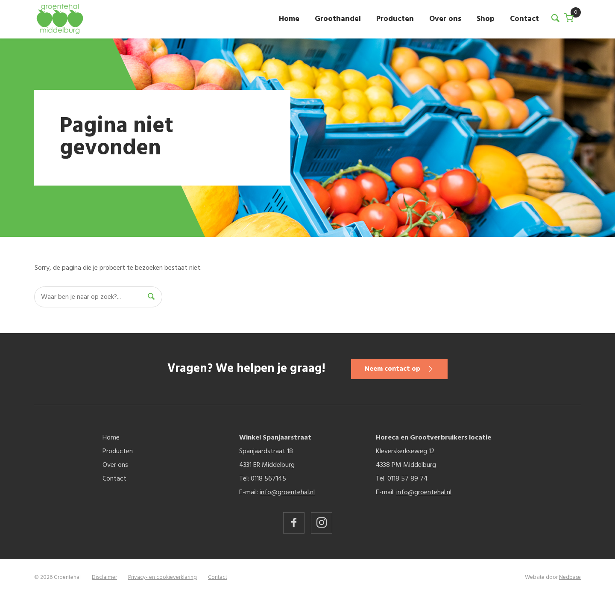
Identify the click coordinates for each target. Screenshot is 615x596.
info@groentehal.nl (287, 492)
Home (289, 19)
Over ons (445, 19)
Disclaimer (104, 577)
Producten (395, 19)
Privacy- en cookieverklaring (162, 577)
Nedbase (570, 577)
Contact (524, 19)
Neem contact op (392, 369)
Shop (486, 19)
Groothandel (338, 19)
